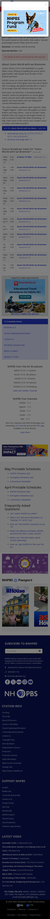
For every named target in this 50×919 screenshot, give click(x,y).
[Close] (46, 4)
